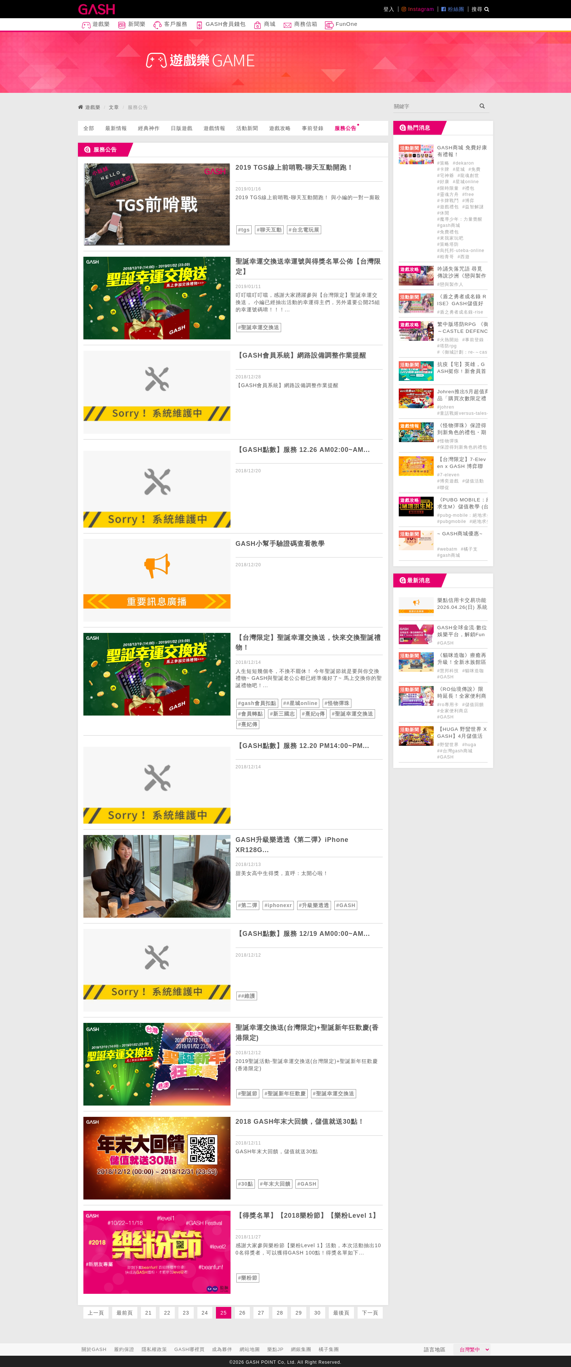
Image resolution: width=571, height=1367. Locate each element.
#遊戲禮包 (449, 206)
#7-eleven (448, 474)
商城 (264, 25)
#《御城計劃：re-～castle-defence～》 (480, 352)
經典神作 (149, 128)
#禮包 (468, 188)
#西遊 (464, 256)
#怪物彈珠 (337, 703)
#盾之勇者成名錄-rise (460, 312)
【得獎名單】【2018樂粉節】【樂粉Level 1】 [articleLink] (308, 1214)
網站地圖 (250, 1349)
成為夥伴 (222, 1349)
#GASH (346, 904)
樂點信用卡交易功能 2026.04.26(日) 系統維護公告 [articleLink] (462, 607)
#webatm (448, 549)
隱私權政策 (154, 1349)
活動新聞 (247, 128)
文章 (114, 107)
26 (242, 1312)
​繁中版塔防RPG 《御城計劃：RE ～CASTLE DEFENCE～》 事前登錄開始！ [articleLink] (479, 331)
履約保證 (124, 1349)
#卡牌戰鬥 (449, 200)
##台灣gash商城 (455, 750)
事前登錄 (313, 128)
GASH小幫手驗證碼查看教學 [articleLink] (280, 543)
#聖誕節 (248, 1092)
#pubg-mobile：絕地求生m (466, 515)
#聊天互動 (269, 230)
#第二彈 (248, 904)
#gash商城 (449, 225)
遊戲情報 (214, 128)
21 (148, 1312)
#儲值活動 (473, 481)
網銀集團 (301, 1349)
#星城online (466, 181)
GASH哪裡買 (189, 1349)
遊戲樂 (96, 25)
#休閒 (443, 213)
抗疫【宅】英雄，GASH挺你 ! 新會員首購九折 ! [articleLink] (462, 371)
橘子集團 (329, 1349)
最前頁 (125, 1312)
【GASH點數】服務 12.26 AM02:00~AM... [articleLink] (303, 449)
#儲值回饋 (473, 704)
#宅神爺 (446, 175)
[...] (434, 106)
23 (186, 1312)
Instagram (418, 9)
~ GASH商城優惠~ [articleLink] (460, 533)
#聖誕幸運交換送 (259, 327)
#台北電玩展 (304, 230)
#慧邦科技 (449, 670)
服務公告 (347, 127)
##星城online (300, 703)
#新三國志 (282, 713)
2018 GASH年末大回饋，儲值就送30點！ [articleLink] (300, 1120)
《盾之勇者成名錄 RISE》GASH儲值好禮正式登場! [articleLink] (462, 303)
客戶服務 (170, 25)
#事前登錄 (474, 339)
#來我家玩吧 (450, 238)
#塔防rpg (447, 345)
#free (468, 194)
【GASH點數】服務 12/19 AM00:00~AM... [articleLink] (303, 932)
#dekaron (463, 163)
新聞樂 (131, 25)
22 (167, 1312)
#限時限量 (449, 188)
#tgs (244, 230)
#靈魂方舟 (449, 194)
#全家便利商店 (453, 710)
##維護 (247, 995)
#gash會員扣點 (257, 703)
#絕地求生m (483, 521)
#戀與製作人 (450, 284)
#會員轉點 (250, 713)
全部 (88, 128)
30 (317, 1312)
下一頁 (370, 1312)
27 (261, 1312)
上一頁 (96, 1312)
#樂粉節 (248, 1277)
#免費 (475, 169)
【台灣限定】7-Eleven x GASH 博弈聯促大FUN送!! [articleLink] (461, 466)
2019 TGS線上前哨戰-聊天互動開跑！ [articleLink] (295, 167)
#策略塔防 (448, 244)
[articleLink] (157, 204)
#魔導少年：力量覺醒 (460, 219)
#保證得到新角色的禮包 (462, 447)
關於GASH (94, 1349)
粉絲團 (452, 9)
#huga (469, 744)
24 (205, 1312)
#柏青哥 (446, 256)
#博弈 (468, 200)
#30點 (245, 1183)
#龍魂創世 (469, 175)
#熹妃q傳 (313, 713)
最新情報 (116, 128)
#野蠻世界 (449, 744)
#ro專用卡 (449, 704)
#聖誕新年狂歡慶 (285, 1092)
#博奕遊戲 (449, 481)
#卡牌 (444, 169)
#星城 (460, 169)
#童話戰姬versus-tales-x (464, 413)
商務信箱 (300, 25)
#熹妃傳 (248, 723)
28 (280, 1312)
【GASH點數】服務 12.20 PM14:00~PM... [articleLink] (303, 744)
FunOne (341, 25)
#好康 (444, 181)
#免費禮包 (448, 232)
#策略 (444, 163)
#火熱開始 (449, 339)
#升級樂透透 (314, 904)
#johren (445, 407)
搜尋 (480, 9)
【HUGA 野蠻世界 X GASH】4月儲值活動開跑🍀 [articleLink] (462, 736)
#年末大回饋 (275, 1183)
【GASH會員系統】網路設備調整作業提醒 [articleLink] (301, 355)
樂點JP (275, 1349)
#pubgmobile (452, 521)
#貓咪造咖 (473, 670)
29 (298, 1312)
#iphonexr (278, 904)
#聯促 (443, 487)
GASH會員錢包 (220, 25)
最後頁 (341, 1312)
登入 (388, 9)
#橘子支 (469, 549)
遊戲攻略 (280, 128)
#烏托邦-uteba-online (461, 250)
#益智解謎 (473, 206)
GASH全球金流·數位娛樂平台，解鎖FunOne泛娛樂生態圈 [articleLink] (462, 634)
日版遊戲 (182, 128)
